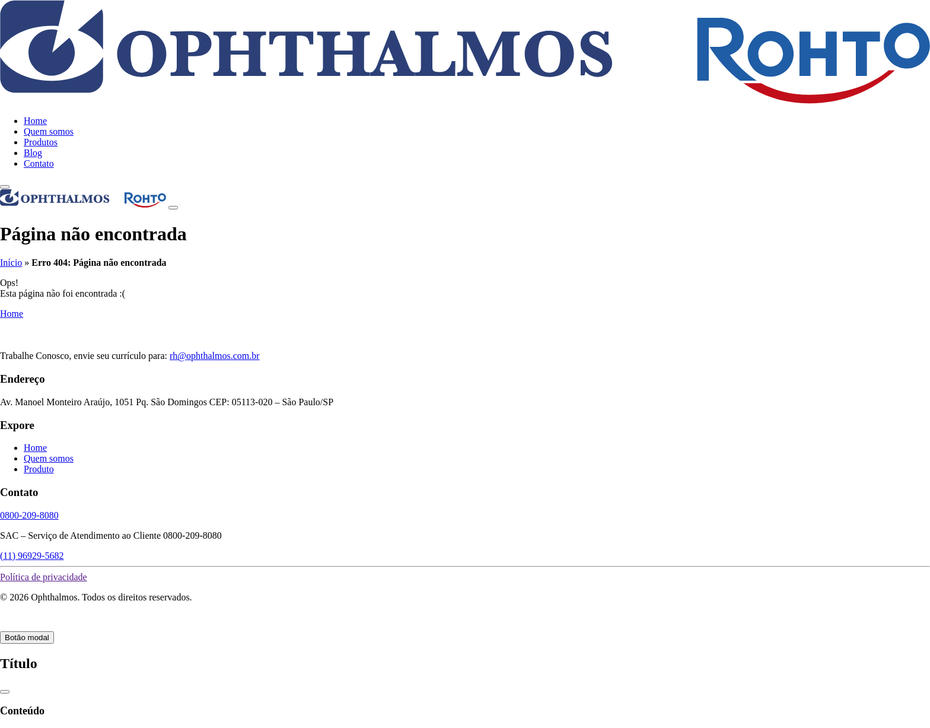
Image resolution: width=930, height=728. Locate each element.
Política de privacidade (43, 577)
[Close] (173, 207)
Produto (39, 469)
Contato (39, 163)
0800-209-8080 (29, 515)
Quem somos (49, 131)
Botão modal (27, 637)
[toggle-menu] (4, 187)
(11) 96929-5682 (31, 556)
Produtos (41, 142)
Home (35, 121)
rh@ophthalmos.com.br (215, 356)
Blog (33, 153)
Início (11, 262)
